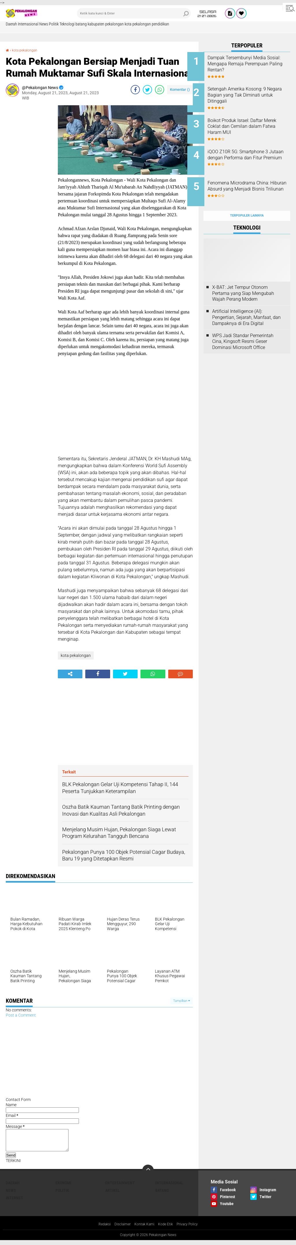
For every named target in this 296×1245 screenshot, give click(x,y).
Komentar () (180, 89)
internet (14, 1202)
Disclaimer (119, 1228)
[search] (134, 13)
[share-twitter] (147, 89)
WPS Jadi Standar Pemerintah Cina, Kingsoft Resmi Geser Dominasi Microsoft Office (242, 328)
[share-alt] (70, 674)
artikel (112, 1194)
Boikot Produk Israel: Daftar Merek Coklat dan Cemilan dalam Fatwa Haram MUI (251, 122)
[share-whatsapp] (159, 89)
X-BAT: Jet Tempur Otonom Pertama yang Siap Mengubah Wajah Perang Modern (243, 280)
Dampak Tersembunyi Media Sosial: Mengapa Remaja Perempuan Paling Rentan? (253, 64)
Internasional (28, 24)
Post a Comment (21, 1015)
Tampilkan (181, 1001)
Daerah (11, 24)
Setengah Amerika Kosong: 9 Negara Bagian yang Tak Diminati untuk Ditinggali (253, 93)
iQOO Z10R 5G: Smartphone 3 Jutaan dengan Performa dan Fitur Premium (254, 151)
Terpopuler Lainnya (247, 203)
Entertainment (120, 1187)
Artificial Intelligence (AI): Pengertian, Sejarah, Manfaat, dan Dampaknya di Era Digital (246, 304)
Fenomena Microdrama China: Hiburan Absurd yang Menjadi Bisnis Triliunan (254, 180)
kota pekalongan (138, 24)
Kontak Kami (143, 1228)
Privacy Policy (192, 1228)
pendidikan (160, 24)
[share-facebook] (135, 89)
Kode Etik (167, 1228)
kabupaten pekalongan (106, 24)
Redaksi (99, 1228)
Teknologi (67, 24)
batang (81, 24)
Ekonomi (63, 1187)
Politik (54, 24)
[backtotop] (148, 1175)
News (43, 24)
